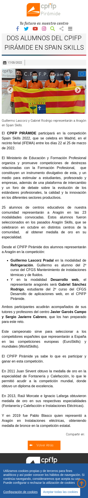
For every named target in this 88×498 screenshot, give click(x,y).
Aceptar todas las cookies (60, 492)
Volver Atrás (44, 445)
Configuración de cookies (20, 492)
